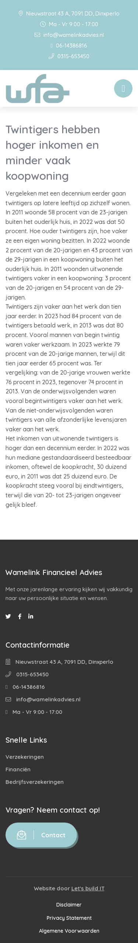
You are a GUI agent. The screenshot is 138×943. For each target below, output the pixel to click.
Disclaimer (69, 904)
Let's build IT (88, 888)
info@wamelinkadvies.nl (69, 34)
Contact (41, 834)
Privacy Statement (69, 918)
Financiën (18, 769)
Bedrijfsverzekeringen (35, 781)
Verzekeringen (25, 756)
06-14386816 (69, 45)
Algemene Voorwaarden (69, 931)
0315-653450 (69, 56)
